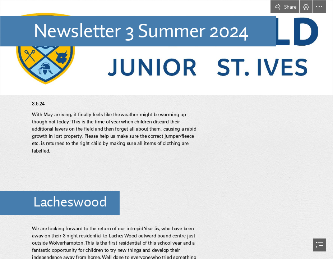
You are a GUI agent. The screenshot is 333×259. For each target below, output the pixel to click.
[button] (284, 6)
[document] (166, 129)
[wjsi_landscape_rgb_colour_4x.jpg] (166, 47)
